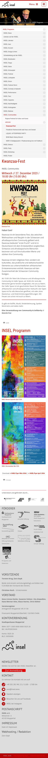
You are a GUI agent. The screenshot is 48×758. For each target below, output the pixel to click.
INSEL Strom (8, 81)
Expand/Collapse (44, 29)
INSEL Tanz (7, 96)
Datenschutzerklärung (37, 756)
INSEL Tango (8, 63)
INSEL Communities (10, 115)
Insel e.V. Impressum (9, 727)
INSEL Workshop (9, 152)
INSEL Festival (8, 74)
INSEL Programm (8, 29)
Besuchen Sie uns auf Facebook (18, 699)
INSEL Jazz (7, 44)
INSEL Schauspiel (9, 70)
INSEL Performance (10, 92)
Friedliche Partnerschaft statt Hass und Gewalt (20, 130)
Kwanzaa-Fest (11, 126)
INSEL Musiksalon (9, 59)
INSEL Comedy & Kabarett (12, 89)
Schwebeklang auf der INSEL (13, 55)
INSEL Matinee (8, 111)
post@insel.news (13, 689)
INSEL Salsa (8, 66)
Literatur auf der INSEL (11, 37)
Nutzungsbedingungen (20, 756)
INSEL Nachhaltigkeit (10, 104)
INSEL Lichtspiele (9, 78)
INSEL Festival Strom (10, 85)
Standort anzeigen (13, 694)
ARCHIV (8, 122)
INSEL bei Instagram (14, 703)
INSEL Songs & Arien (10, 52)
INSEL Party (7, 148)
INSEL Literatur (8, 40)
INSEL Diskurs (8, 144)
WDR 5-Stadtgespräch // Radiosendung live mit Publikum (24, 141)
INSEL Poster (8, 156)
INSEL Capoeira (9, 100)
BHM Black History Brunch (14, 137)
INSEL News (8, 33)
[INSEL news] (8, 4)
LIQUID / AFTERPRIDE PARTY (16, 133)
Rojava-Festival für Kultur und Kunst (16, 118)
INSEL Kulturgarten (10, 107)
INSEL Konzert (8, 48)
